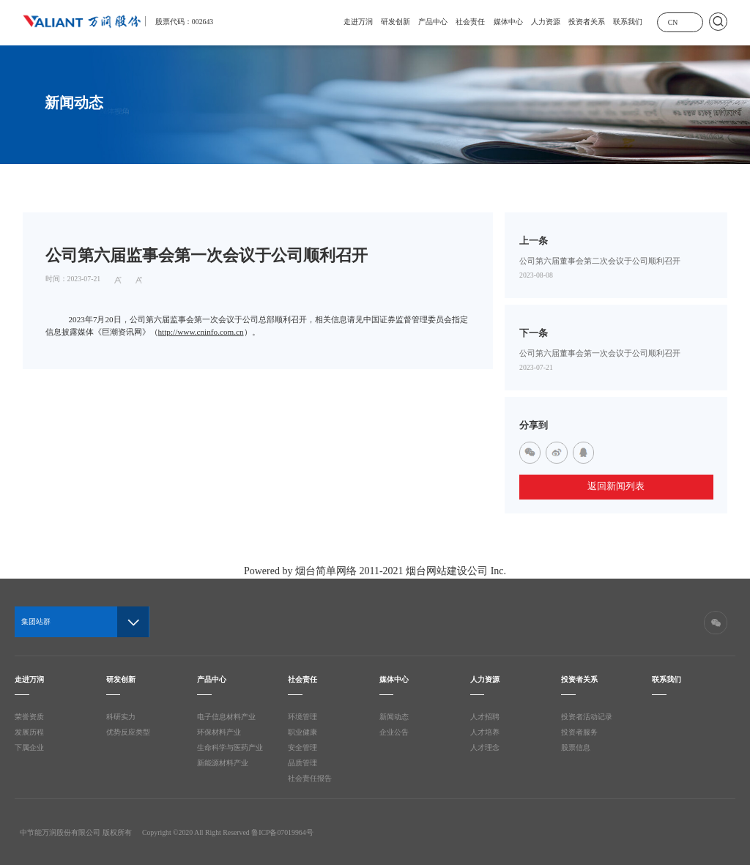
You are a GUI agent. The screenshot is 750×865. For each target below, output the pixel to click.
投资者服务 (579, 732)
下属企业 (29, 747)
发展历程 (29, 732)
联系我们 (627, 22)
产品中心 (433, 22)
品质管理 (302, 763)
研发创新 (395, 22)
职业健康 (302, 732)
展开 (691, 21)
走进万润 (358, 22)
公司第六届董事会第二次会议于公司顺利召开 (599, 260)
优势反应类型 (128, 732)
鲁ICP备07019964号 (282, 832)
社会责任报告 (310, 778)
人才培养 (485, 732)
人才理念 (485, 747)
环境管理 (302, 717)
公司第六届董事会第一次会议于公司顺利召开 (599, 353)
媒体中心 (508, 22)
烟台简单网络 (326, 570)
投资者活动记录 (586, 717)
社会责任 (470, 22)
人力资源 (545, 22)
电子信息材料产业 (226, 717)
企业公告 (394, 732)
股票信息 (575, 747)
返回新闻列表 (616, 486)
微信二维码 (715, 622)
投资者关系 (586, 22)
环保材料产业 (219, 732)
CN (673, 22)
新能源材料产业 (222, 763)
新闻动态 (394, 717)
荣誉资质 (29, 717)
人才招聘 (485, 717)
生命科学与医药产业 (230, 747)
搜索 (718, 21)
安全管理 (302, 747)
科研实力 (120, 717)
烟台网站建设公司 (447, 570)
